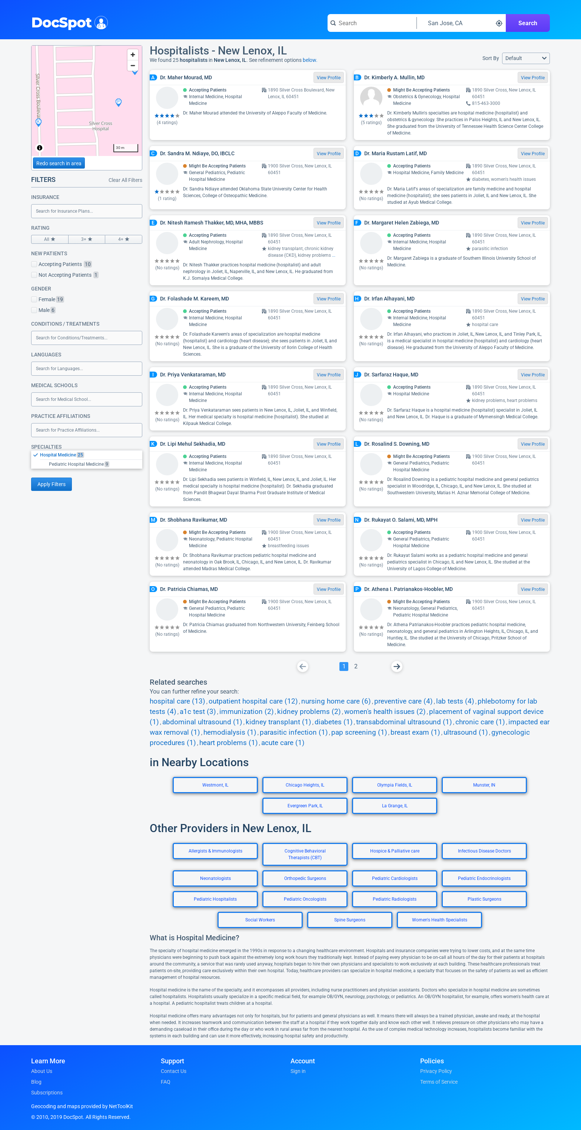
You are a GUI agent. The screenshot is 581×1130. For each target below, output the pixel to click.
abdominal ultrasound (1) (202, 722)
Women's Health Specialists (439, 920)
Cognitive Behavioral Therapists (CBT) (305, 854)
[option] (91, 455)
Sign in (298, 1071)
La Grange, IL (395, 805)
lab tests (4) (455, 701)
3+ (87, 239)
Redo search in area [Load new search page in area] (59, 163)
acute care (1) (283, 743)
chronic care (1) (480, 722)
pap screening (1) (359, 732)
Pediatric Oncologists (305, 899)
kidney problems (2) (309, 712)
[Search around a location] (461, 23)
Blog (36, 1082)
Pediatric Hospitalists (215, 899)
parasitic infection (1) (294, 732)
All (49, 239)
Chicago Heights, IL (305, 785)
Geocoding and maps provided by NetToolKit (82, 1106)
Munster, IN (484, 785)
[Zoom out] (132, 65)
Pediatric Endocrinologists (484, 878)
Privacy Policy (436, 1071)
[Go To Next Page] (396, 666)
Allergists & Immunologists (215, 851)
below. (310, 60)
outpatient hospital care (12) (253, 701)
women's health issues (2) (385, 712)
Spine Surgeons (349, 920)
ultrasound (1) (466, 732)
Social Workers (260, 920)
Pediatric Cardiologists (395, 878)
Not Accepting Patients (65, 275)
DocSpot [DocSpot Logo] (68, 21)
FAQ (165, 1082)
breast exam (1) (415, 732)
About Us (41, 1071)
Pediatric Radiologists (394, 899)
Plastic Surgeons (484, 899)
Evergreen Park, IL (305, 805)
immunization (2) (246, 712)
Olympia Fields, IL (394, 785)
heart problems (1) (228, 743)
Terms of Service (439, 1082)
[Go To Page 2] (356, 666)
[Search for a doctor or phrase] (372, 23)
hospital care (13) (177, 701)
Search (527, 23)
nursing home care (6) (336, 701)
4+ (123, 239)
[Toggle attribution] (39, 147)
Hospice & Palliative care (394, 851)
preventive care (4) (403, 701)
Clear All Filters (125, 180)
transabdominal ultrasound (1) (404, 722)
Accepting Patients (61, 264)
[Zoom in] (132, 54)
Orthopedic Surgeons (305, 878)
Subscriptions (47, 1093)
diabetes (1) (334, 722)
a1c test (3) (198, 712)
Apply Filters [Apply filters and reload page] (51, 484)
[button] (526, 58)
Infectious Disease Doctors (484, 851)
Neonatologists (215, 878)
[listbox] (86, 459)
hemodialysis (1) (229, 732)
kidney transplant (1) (278, 722)
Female (47, 299)
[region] (86, 101)
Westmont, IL (215, 785)
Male (43, 310)
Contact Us (173, 1071)
